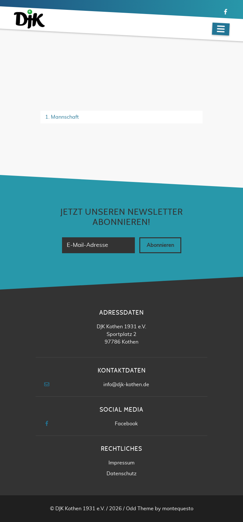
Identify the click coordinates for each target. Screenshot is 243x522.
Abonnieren (160, 245)
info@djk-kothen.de (126, 384)
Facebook (126, 423)
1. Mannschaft (62, 117)
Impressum (121, 462)
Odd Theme (140, 508)
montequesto (177, 508)
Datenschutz (121, 473)
